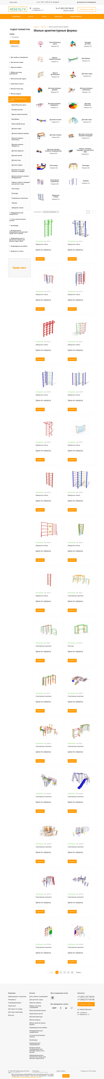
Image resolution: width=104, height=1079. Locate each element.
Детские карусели (18, 151)
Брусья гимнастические (19, 114)
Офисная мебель (16, 67)
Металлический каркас (18, 79)
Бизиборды (14, 225)
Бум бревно (15, 119)
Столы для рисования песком (17, 219)
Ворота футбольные (18, 124)
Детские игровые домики (20, 133)
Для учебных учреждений (19, 57)
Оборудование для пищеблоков (16, 213)
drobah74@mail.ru (86, 1009)
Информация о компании (17, 996)
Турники (14, 203)
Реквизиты (12, 999)
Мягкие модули (16, 94)
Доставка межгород (15, 1012)
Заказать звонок (68, 10)
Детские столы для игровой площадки (18, 170)
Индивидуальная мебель (19, 246)
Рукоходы (15, 193)
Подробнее (40, 258)
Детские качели (17, 155)
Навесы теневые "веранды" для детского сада (21, 183)
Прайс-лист (58, 16)
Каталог (31, 16)
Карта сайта (13, 2)
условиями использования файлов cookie (26, 1077)
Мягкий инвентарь (17, 89)
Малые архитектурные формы (17, 99)
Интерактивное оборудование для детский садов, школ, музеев (18, 232)
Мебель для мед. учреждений (15, 73)
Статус (12, 34)
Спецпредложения (14, 1003)
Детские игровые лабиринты (17, 145)
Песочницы (15, 189)
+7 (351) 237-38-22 (66, 8)
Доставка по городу (15, 1009)
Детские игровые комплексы (17, 139)
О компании (16, 16)
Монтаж (11, 1015)
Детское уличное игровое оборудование (20, 176)
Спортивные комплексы (20, 198)
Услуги (44, 16)
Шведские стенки (17, 208)
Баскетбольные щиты (19, 105)
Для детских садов (17, 62)
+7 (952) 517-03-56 (86, 999)
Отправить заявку (87, 9)
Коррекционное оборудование (34, 1043)
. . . (90, 16)
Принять (66, 1076)
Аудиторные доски (17, 84)
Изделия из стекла (17, 251)
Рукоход (71, 646)
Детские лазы (16, 160)
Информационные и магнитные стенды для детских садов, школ (17, 239)
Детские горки (16, 128)
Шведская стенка (42, 244)
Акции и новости (76, 16)
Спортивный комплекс (76, 596)
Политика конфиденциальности (40, 1071)
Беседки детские (17, 109)
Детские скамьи (17, 165)
